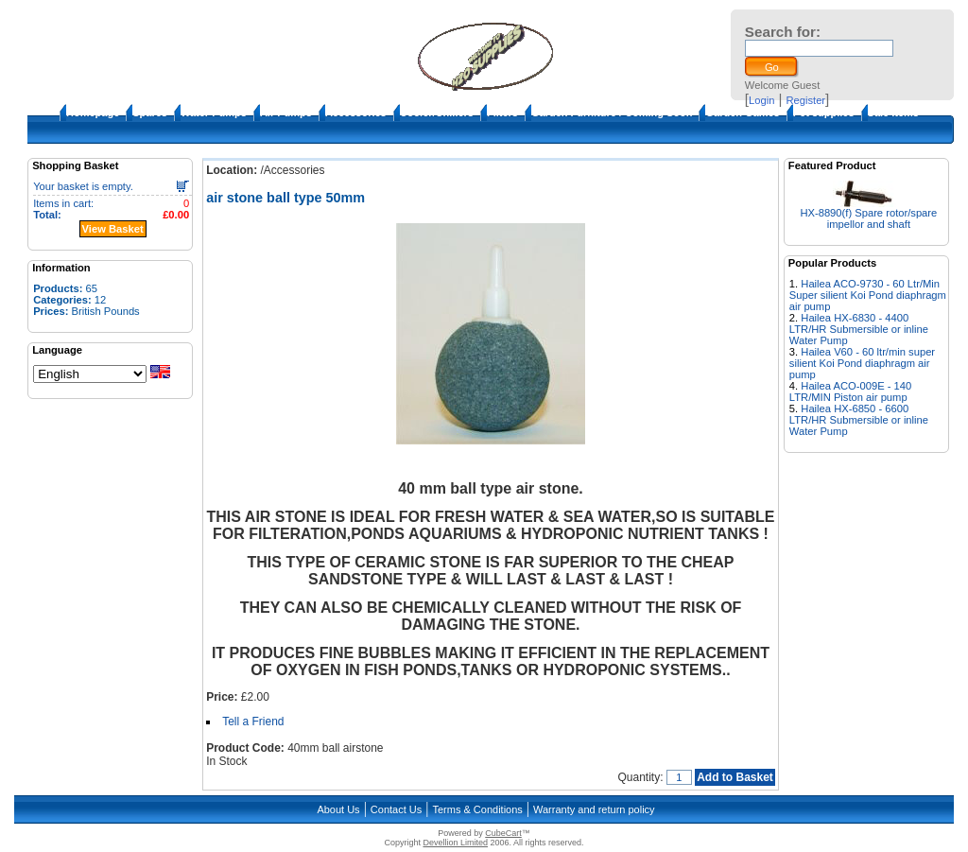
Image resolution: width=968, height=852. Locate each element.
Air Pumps (286, 112)
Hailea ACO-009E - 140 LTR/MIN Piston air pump (850, 391)
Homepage (92, 112)
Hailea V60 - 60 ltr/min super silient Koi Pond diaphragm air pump (862, 363)
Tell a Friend (253, 721)
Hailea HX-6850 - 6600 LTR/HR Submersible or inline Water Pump (858, 420)
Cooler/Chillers (437, 112)
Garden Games (742, 112)
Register (805, 100)
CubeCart (503, 833)
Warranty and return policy (594, 809)
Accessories (356, 112)
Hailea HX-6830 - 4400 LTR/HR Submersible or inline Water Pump (858, 329)
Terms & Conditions (477, 809)
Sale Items (893, 112)
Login (761, 100)
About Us (338, 809)
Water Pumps (214, 112)
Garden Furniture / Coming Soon (612, 112)
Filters (502, 112)
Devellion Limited (455, 842)
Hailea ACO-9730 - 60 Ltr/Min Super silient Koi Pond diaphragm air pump (867, 295)
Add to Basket (735, 777)
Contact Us (396, 809)
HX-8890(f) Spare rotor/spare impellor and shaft (868, 218)
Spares (149, 112)
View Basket (113, 229)
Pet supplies (824, 112)
